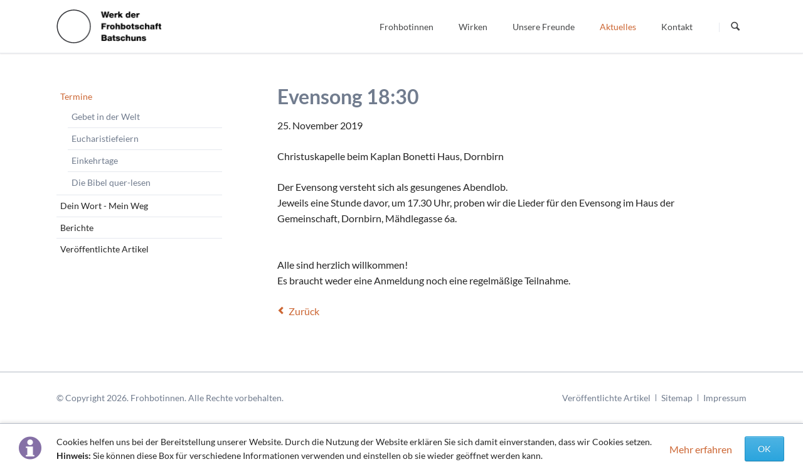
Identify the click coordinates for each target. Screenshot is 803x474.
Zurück (304, 311)
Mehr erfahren (700, 449)
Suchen (735, 27)
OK (764, 448)
